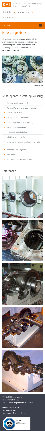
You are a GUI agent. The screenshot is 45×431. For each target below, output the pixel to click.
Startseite (6, 25)
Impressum (8, 17)
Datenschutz (23, 12)
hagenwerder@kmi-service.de (14, 413)
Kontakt (7, 12)
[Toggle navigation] (40, 25)
